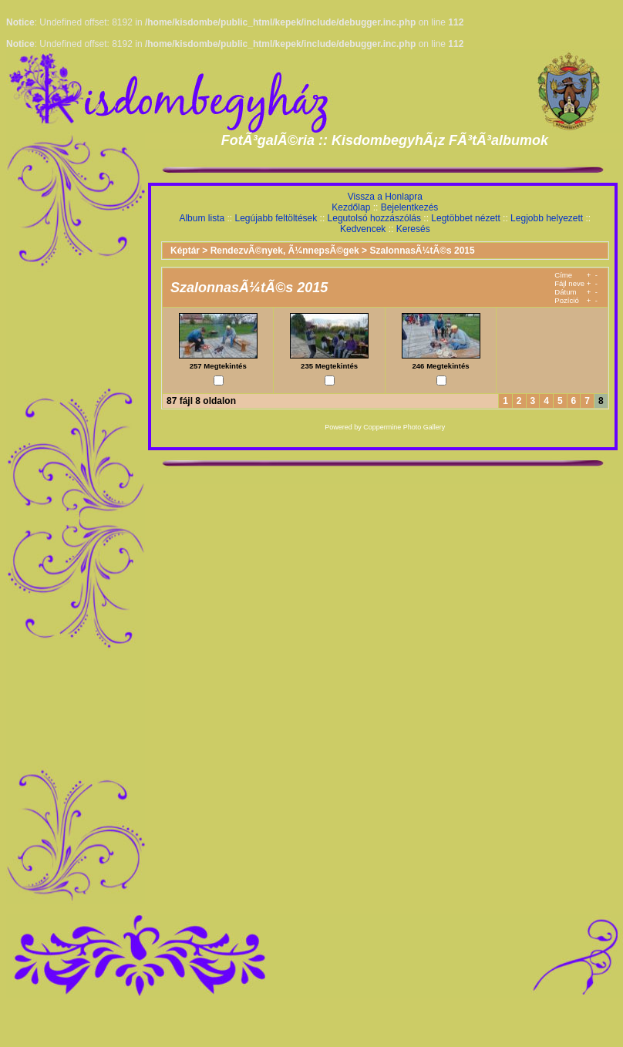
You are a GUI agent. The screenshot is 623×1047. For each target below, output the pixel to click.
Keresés (413, 229)
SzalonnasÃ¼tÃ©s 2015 (421, 250)
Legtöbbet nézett (465, 218)
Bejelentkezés (410, 207)
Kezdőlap (351, 207)
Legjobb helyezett (546, 218)
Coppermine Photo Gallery (404, 427)
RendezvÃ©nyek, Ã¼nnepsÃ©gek (284, 250)
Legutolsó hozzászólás (374, 218)
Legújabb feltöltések (275, 218)
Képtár (185, 250)
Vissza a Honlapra (385, 196)
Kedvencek (363, 229)
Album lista (201, 218)
